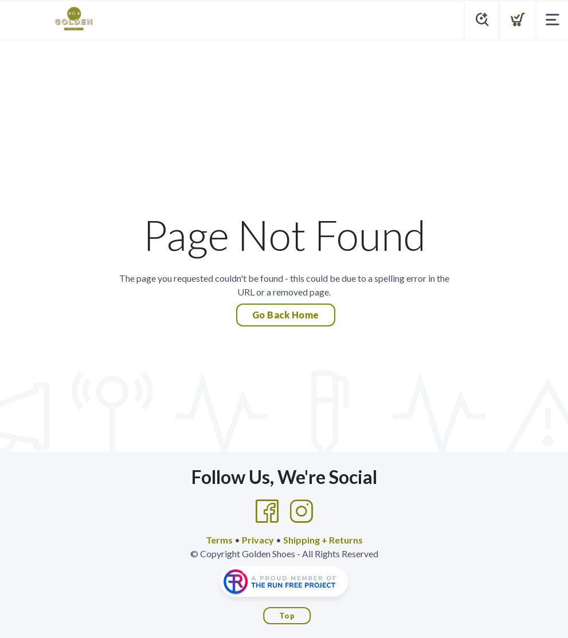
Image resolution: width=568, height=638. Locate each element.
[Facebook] (267, 511)
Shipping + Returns (323, 539)
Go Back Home (285, 314)
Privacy (258, 539)
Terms (219, 539)
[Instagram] (301, 511)
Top (287, 615)
